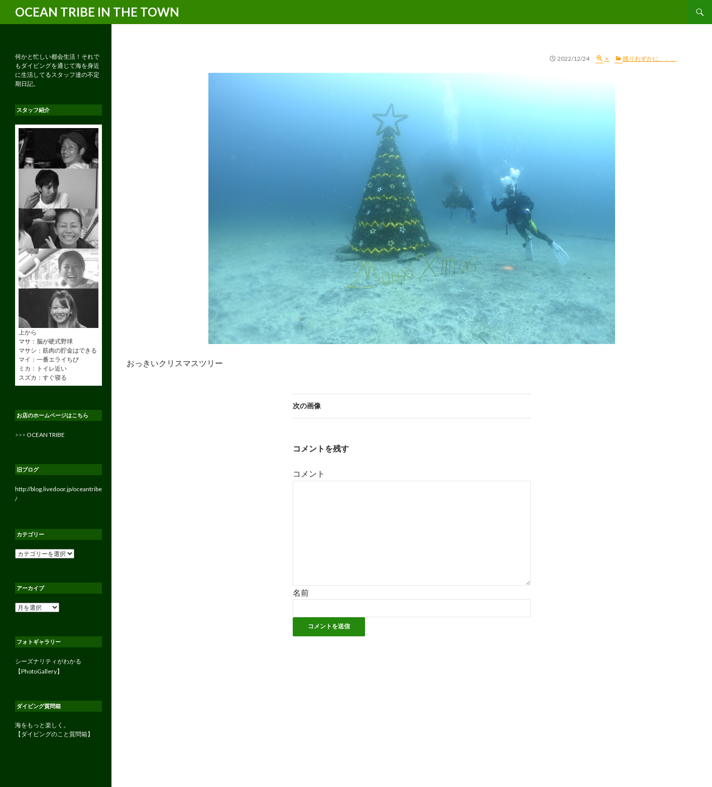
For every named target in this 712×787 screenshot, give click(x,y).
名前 (301, 592)
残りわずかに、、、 (650, 58)
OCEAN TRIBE (46, 434)
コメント (309, 473)
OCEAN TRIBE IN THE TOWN (97, 12)
